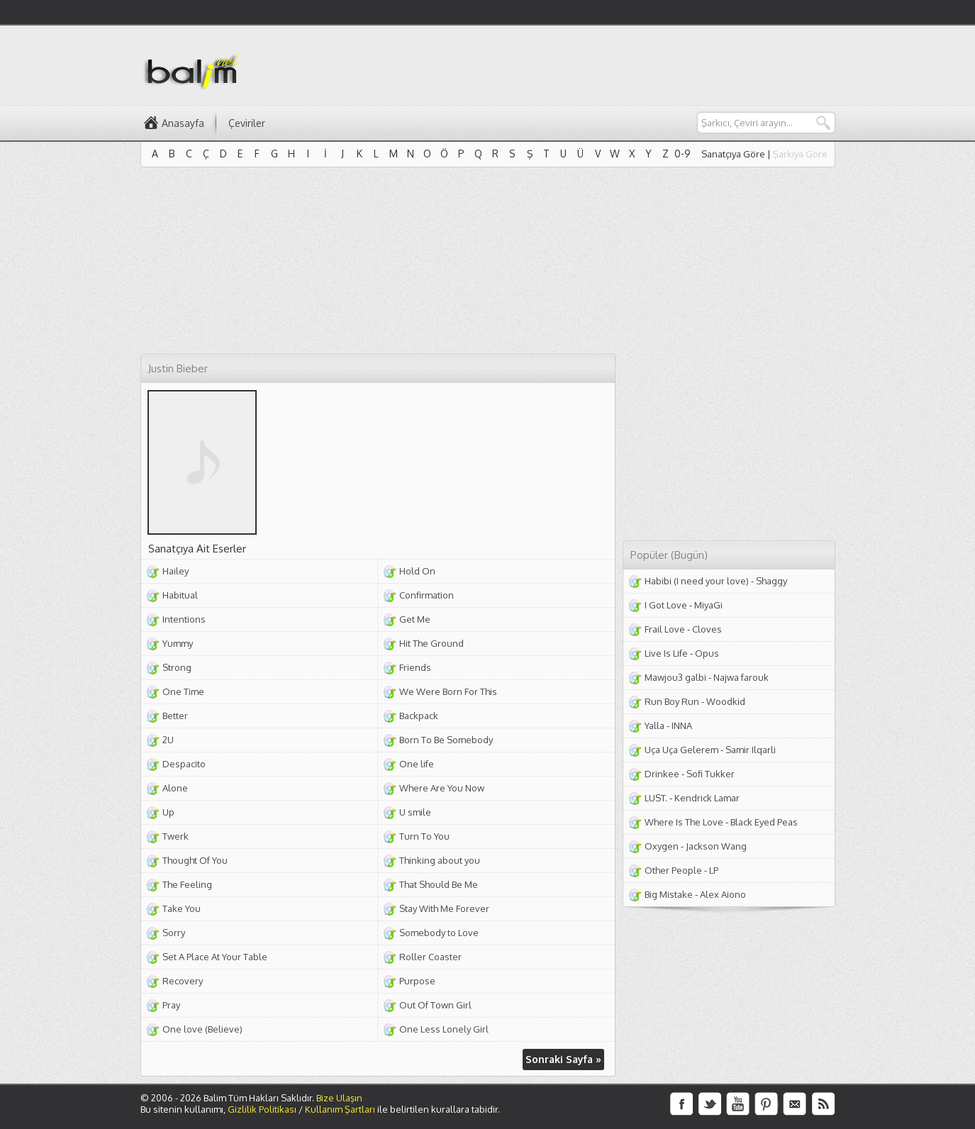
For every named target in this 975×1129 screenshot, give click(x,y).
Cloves (707, 629)
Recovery (182, 980)
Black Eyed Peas (764, 822)
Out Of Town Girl (435, 1005)
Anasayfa (183, 123)
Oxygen (662, 846)
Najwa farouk (741, 677)
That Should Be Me (438, 884)
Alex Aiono (723, 894)
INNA (682, 725)
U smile (415, 812)
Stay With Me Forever (444, 908)
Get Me (414, 619)
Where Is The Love (684, 822)
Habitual (180, 595)
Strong (176, 667)
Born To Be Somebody (446, 739)
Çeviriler (246, 123)
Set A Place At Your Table (214, 956)
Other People (673, 870)
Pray (171, 1005)
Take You (181, 908)
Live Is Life (666, 653)
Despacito (184, 763)
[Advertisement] (577, 64)
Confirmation (426, 595)
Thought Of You (195, 860)
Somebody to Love (439, 932)
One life (416, 763)
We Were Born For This (448, 691)
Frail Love (665, 629)
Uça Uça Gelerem (681, 749)
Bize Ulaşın (339, 1097)
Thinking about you (439, 860)
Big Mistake (669, 894)
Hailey (175, 571)
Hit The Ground (431, 643)
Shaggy (771, 580)
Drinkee (662, 773)
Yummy (177, 643)
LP (713, 870)
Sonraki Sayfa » (563, 1059)
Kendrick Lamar (707, 797)
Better (175, 715)
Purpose (417, 980)
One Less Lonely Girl (444, 1029)
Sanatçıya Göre (733, 154)
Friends (415, 667)
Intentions (184, 619)
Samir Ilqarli (750, 749)
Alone (175, 788)
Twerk (175, 836)
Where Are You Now (441, 788)
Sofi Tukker (710, 773)
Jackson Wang (716, 846)
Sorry (173, 932)
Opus (707, 653)
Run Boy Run (672, 701)
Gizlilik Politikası (262, 1109)
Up (168, 812)
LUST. (656, 797)
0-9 (682, 154)
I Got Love (666, 605)
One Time (183, 691)
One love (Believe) (202, 1029)
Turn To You (424, 836)
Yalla (654, 725)
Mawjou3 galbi (675, 677)
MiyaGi (708, 605)
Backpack (418, 715)
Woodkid (725, 701)
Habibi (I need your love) (697, 580)
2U (168, 739)
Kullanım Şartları (340, 1109)
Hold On (417, 571)
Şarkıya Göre (800, 154)
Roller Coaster (430, 956)
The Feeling (187, 884)
